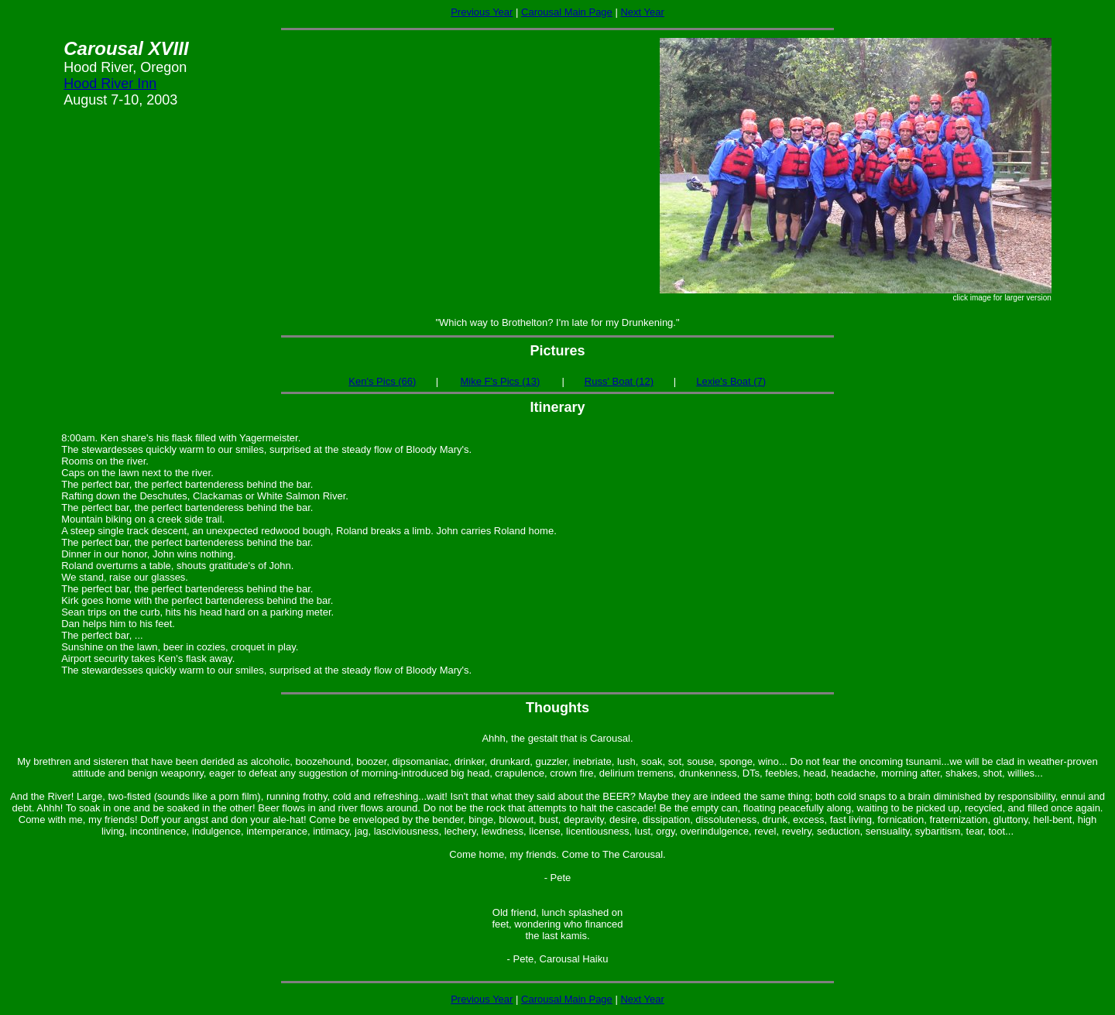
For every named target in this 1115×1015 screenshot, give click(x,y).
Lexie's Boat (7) (731, 381)
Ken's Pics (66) (382, 381)
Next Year (642, 12)
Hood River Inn (109, 83)
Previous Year (482, 12)
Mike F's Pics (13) (500, 381)
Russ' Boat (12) (619, 381)
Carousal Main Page (566, 12)
